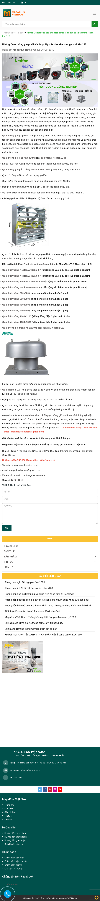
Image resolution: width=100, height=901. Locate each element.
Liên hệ (8, 566)
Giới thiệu (10, 550)
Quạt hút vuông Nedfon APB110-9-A (21, 275)
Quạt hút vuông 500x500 (15, 292)
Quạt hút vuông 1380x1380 (16, 321)
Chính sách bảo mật (14, 857)
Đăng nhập (6, 2)
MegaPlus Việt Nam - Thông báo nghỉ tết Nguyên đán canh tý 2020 (40, 616)
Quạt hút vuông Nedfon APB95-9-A (21, 281)
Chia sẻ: (6, 479)
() (25, 2)
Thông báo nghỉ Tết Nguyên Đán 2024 (25, 581)
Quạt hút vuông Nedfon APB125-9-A (21, 269)
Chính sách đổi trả (13, 864)
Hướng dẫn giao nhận (15, 840)
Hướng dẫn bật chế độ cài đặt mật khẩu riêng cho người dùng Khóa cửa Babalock (48, 605)
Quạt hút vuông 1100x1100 (16, 316)
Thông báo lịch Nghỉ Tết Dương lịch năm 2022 (29, 587)
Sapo (74, 898)
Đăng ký (16, 2)
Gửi (6, 527)
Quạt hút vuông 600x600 (15, 298)
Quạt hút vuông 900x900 (15, 310)
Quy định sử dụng (13, 868)
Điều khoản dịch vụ (14, 843)
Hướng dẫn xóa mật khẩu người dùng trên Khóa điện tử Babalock (39, 593)
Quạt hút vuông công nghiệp (39, 264)
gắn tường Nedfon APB (53, 157)
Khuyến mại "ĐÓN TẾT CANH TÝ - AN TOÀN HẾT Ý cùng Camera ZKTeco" (43, 634)
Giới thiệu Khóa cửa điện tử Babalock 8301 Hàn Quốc (33, 611)
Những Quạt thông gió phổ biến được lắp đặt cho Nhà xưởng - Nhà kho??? (44, 44)
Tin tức (8, 561)
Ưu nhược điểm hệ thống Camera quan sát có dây (31, 628)
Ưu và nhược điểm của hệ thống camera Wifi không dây (34, 622)
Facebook (12, 884)
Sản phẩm (10, 556)
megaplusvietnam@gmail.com (25, 769)
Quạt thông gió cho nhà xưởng (19, 157)
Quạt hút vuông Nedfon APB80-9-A (21, 287)
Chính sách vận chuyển (16, 861)
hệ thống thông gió (86, 113)
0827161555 (16, 777)
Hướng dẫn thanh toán (16, 836)
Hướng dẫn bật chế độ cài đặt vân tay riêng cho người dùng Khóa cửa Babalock (47, 599)
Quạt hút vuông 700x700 (15, 304)
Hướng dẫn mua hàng (15, 832)
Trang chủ (11, 545)
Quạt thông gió (10, 135)
